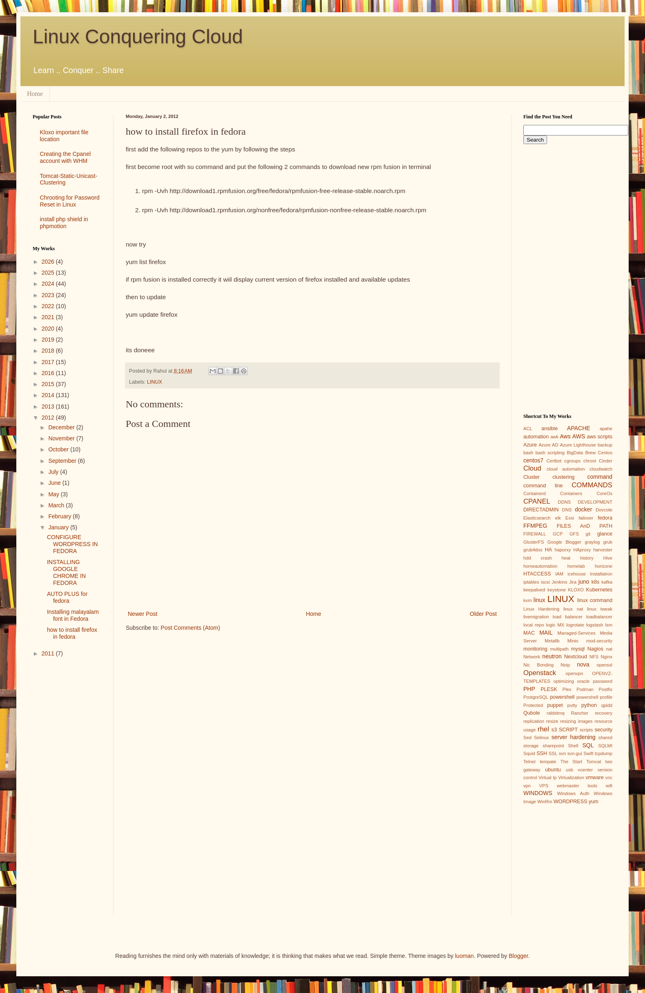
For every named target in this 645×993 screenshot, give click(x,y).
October (59, 449)
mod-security (599, 640)
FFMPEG (535, 525)
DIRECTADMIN (541, 510)
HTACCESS (537, 574)
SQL (588, 745)
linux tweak (599, 608)
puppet (555, 705)
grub (607, 542)
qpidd (606, 705)
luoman (464, 956)
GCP (558, 533)
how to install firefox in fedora (72, 633)
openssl (604, 664)
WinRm (544, 801)
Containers (571, 493)
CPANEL (536, 501)
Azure (530, 445)
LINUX (154, 382)
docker (583, 509)
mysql (578, 649)
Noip (565, 664)
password (602, 681)
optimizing (564, 681)
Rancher (579, 713)
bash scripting (550, 452)
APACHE (578, 428)
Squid (529, 753)
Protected (533, 705)
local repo (533, 624)
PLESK (548, 689)
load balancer (568, 616)
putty (572, 705)
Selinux (541, 737)
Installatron (601, 573)
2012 (49, 417)
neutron (551, 656)
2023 (49, 295)
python (589, 705)
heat (565, 557)
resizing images (576, 721)
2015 (49, 384)
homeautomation (540, 566)
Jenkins (559, 582)
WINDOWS (537, 793)
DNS (567, 509)
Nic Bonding (538, 664)
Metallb (552, 640)
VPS (543, 785)
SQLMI (605, 745)
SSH (541, 753)
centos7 (533, 460)
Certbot (554, 460)
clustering (563, 477)
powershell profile (594, 697)
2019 (49, 339)
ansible (549, 428)
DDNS (564, 502)
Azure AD (548, 444)
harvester (602, 549)
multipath (559, 648)
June (55, 483)
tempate (548, 761)
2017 (49, 362)
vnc (608, 777)
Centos (605, 452)
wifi (609, 785)
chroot (589, 460)
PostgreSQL (535, 697)
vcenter (585, 769)
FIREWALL (534, 533)
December (62, 427)
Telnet (529, 761)
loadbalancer (599, 616)
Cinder (605, 460)
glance (604, 534)
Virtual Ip (547, 777)
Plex (567, 689)
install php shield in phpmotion (64, 222)
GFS (574, 533)
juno (583, 581)
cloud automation (566, 469)
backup (605, 444)
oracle (583, 681)
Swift (588, 753)
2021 (49, 317)
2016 (49, 373)
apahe (606, 428)
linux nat (573, 608)
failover (585, 517)
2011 (49, 653)
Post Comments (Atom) (190, 627)
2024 (49, 283)
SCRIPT (568, 730)
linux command (594, 600)
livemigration (536, 616)
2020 (49, 328)
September (63, 461)
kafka (606, 582)
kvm (527, 600)
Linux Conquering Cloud (138, 36)
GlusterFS (533, 542)
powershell (562, 697)
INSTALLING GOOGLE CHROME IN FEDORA (66, 572)
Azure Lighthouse (578, 444)
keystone (556, 589)
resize (552, 721)
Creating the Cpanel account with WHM (65, 157)
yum (593, 801)
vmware (595, 777)
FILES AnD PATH (584, 526)
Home (35, 93)
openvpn (574, 673)
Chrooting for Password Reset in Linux (70, 201)
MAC (529, 633)
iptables (531, 582)
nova (583, 664)
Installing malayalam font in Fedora (73, 615)
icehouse (576, 573)
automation (536, 437)
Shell (573, 745)
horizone (603, 566)
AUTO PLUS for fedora (67, 597)
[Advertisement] (67, 793)
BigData (575, 452)
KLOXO (576, 589)
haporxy (563, 549)
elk (558, 517)
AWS (578, 436)
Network (531, 656)
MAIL (546, 632)
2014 (49, 395)
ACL (527, 428)
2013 (49, 406)
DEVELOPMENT (595, 502)
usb (569, 769)
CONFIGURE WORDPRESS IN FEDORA (72, 544)
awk (554, 436)
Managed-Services (576, 633)
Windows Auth (573, 793)
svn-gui (574, 753)
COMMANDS (592, 485)
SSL (553, 753)
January (59, 527)
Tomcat (593, 761)
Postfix (605, 689)
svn (562, 753)
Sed (527, 737)
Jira (572, 582)
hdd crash (537, 557)
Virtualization (571, 777)
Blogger (518, 956)
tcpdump (603, 753)
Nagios (595, 649)
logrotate (575, 624)
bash (528, 452)
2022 (49, 306)
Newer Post (142, 614)
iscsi (545, 582)
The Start (571, 761)
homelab (576, 566)
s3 (554, 730)
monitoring (535, 649)
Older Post (483, 614)
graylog (592, 542)
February (60, 516)
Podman (585, 689)
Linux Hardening (541, 608)
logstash (594, 624)
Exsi (569, 517)
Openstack (539, 673)
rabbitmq (556, 713)
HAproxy (582, 549)
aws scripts (599, 437)
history (587, 557)
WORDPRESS (570, 801)
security (603, 730)
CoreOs (604, 493)
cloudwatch (600, 469)
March (57, 505)
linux (539, 600)
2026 (49, 261)
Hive (607, 557)
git (587, 533)
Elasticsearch (537, 517)
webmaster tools (577, 785)
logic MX (555, 624)
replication (533, 721)
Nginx (606, 656)
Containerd (534, 493)
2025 (49, 272)
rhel (543, 729)
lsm (608, 624)
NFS (593, 656)
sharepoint (553, 745)
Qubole (531, 713)
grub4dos (533, 549)
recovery (603, 713)
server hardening (574, 737)
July (54, 472)
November (62, 438)
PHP (529, 689)
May (54, 494)
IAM (559, 573)
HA (548, 550)
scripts (586, 729)
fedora (605, 518)
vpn (527, 785)
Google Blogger (564, 542)
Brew (590, 452)
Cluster (531, 477)
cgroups (572, 460)
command (599, 476)
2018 (49, 350)
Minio (572, 640)
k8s (596, 582)
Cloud (532, 468)
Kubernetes (599, 590)
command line (543, 486)
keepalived (534, 589)
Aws (565, 436)
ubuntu (553, 770)
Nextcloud (575, 657)
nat (609, 648)
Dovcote (604, 509)
